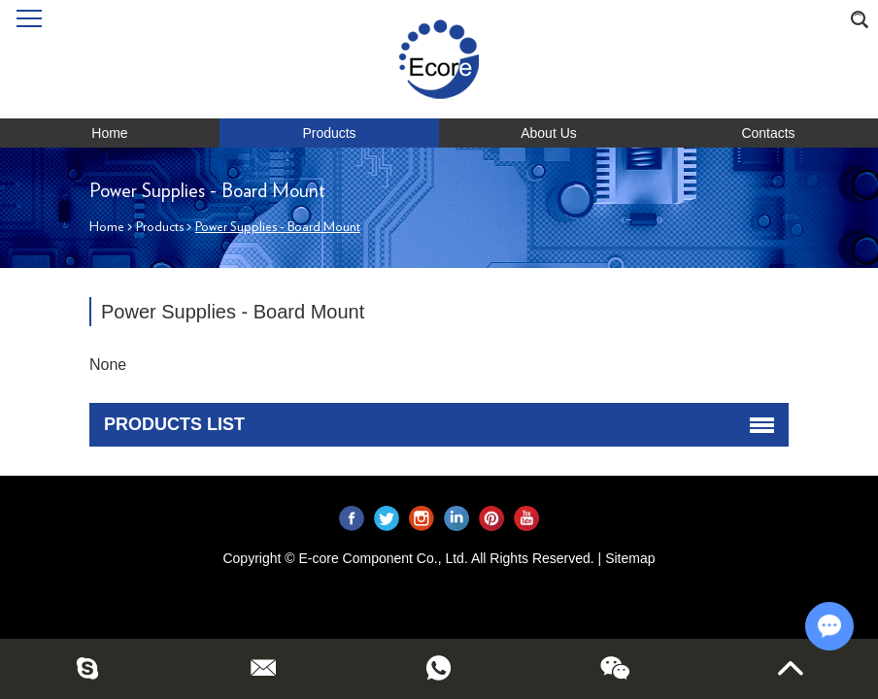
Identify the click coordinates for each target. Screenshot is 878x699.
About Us (549, 133)
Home (109, 133)
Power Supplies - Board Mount (277, 227)
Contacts (767, 133)
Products (328, 133)
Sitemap (630, 558)
